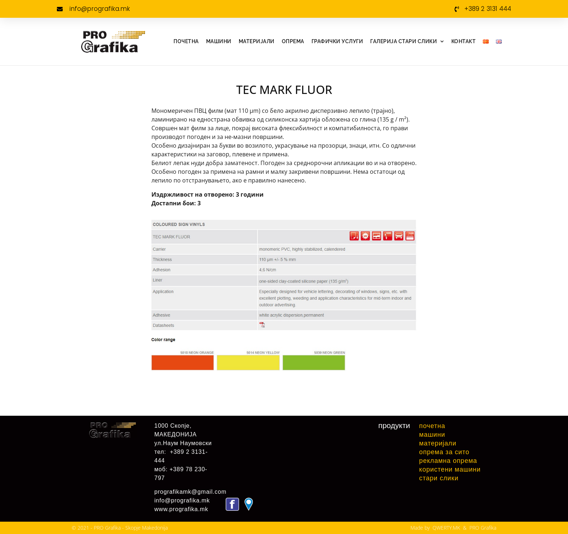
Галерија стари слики (407, 41)
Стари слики (438, 478)
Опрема (293, 41)
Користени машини (450, 469)
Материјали (257, 41)
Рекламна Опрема (448, 460)
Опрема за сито (444, 452)
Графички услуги (337, 41)
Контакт (463, 41)
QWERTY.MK (446, 527)
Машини (218, 41)
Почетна (186, 41)
